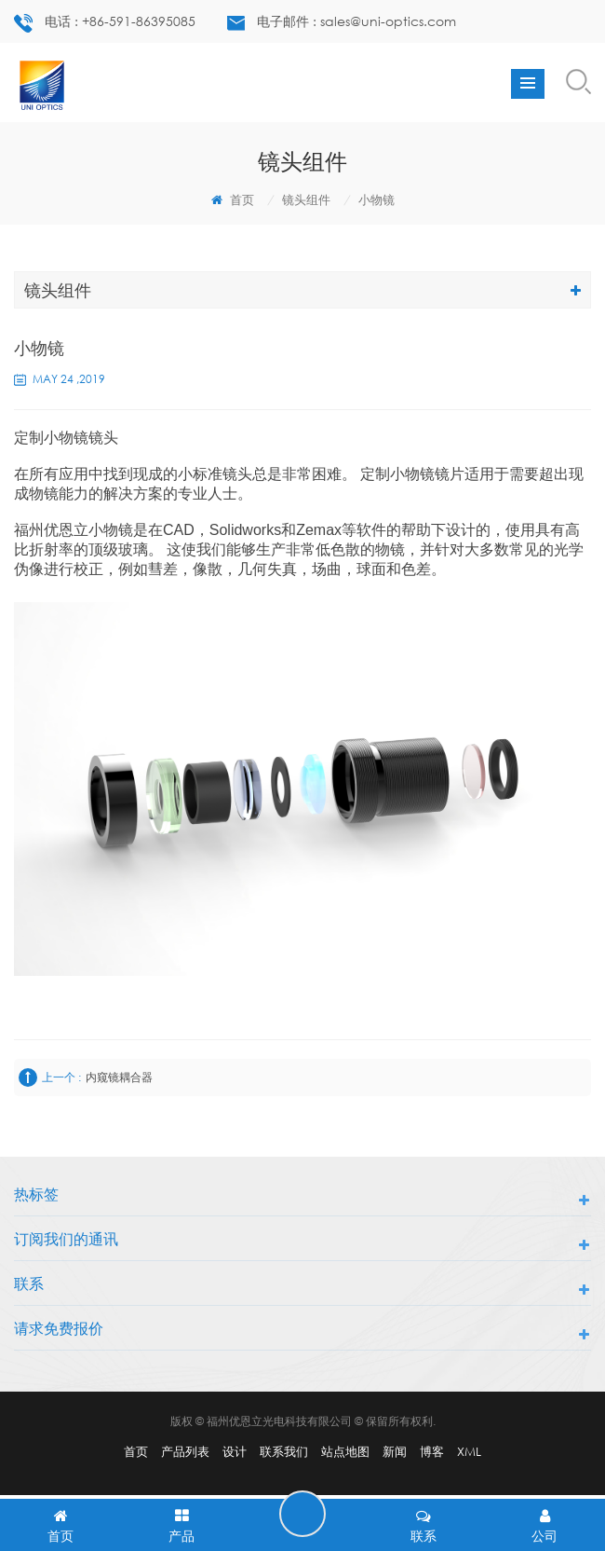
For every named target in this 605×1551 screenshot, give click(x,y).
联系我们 (284, 1451)
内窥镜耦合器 (119, 1077)
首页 (232, 199)
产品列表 (185, 1451)
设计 (234, 1451)
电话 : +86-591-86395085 (104, 23)
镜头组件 (306, 199)
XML (469, 1451)
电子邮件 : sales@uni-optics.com (341, 22)
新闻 (395, 1451)
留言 (302, 1513)
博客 (432, 1451)
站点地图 (345, 1451)
